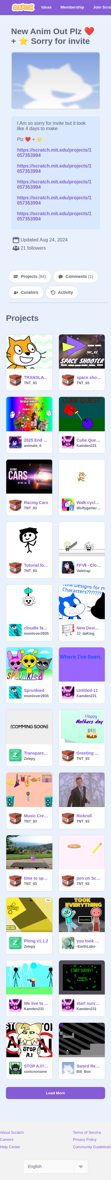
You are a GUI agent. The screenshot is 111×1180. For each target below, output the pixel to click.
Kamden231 (86, 446)
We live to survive (36, 1003)
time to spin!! (36, 878)
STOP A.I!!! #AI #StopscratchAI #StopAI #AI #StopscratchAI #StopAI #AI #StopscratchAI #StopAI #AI (36, 1066)
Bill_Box (84, 1072)
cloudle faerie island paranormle (36, 628)
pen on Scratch (89, 878)
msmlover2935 (36, 634)
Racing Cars (36, 502)
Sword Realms (89, 1066)
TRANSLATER (36, 377)
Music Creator (36, 815)
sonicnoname (35, 1072)
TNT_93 (30, 383)
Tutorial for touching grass (36, 565)
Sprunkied (34, 690)
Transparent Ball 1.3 (36, 753)
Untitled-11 (87, 690)
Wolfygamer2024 (89, 508)
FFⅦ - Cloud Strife (89, 565)
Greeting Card (89, 753)
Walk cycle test (89, 502)
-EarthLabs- (86, 946)
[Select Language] (55, 1166)
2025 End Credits (36, 440)
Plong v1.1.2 (36, 941)
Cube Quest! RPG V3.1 (89, 440)
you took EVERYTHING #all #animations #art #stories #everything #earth (89, 941)
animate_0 (32, 446)
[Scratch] (23, 7)
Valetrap (84, 571)
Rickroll (84, 815)
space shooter (89, 377)
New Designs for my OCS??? (89, 628)
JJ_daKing (86, 634)
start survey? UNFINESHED (89, 1003)
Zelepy (29, 759)
